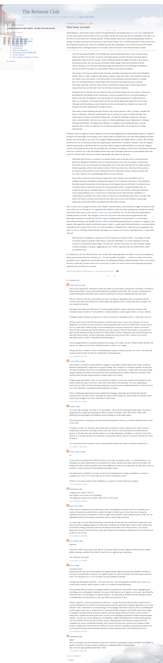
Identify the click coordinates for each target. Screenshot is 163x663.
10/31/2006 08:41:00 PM (78, 484)
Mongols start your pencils (22, 41)
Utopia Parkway (75, 285)
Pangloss (72, 406)
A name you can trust (20, 39)
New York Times (136, 33)
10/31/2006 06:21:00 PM (78, 401)
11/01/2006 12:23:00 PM (78, 560)
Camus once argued (105, 212)
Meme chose (74, 506)
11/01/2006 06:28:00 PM (78, 631)
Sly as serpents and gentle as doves (25, 57)
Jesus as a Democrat (19, 50)
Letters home (17, 48)
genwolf (72, 565)
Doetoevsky (103, 215)
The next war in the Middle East (24, 52)
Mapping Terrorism (19, 43)
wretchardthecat (75, 361)
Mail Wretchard (15, 25)
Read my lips (17, 37)
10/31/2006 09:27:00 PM (78, 536)
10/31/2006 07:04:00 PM (78, 447)
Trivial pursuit (17, 46)
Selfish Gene (96, 227)
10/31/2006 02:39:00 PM (104, 271)
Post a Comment (74, 656)
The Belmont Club (40, 11)
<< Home (70, 660)
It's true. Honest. (18, 55)
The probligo (74, 541)
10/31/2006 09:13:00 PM (78, 501)
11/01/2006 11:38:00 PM (78, 651)
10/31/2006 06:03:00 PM (78, 356)
